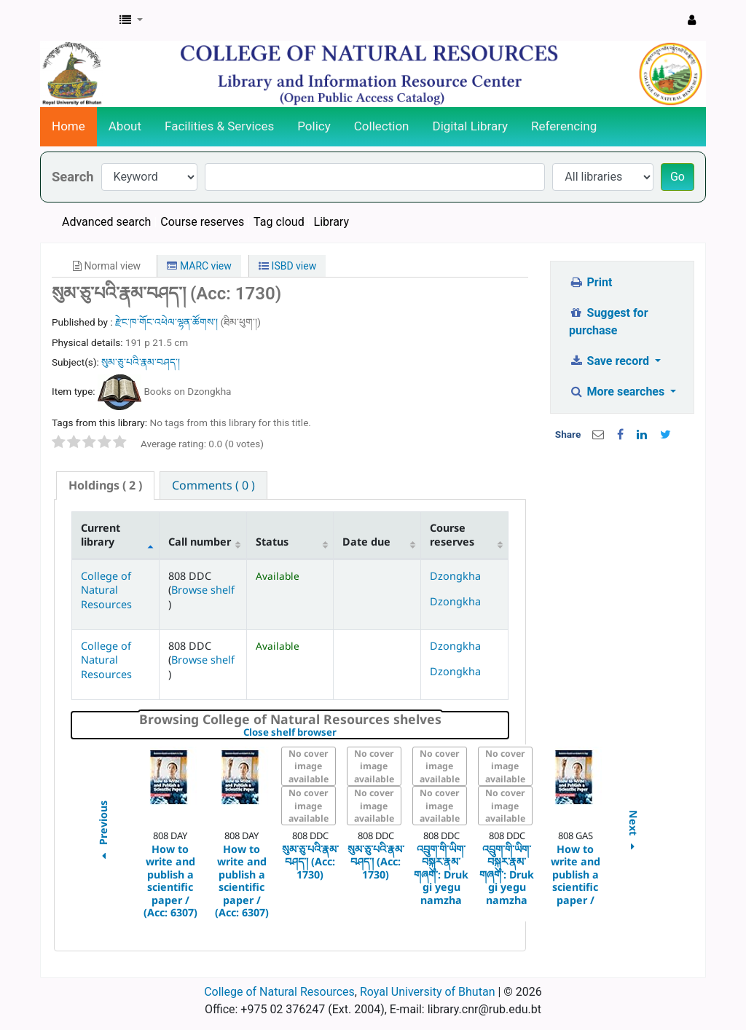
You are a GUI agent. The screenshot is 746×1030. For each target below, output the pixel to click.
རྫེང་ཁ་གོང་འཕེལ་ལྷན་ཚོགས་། (167, 322)
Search (73, 176)
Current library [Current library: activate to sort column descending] (100, 535)
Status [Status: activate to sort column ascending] (272, 542)
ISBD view (287, 266)
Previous (102, 833)
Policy (314, 126)
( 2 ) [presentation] (105, 485)
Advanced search (106, 222)
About (125, 126)
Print (590, 282)
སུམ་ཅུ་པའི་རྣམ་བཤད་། (140, 362)
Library (331, 222)
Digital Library (471, 126)
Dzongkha (455, 576)
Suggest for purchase (608, 321)
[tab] (105, 485)
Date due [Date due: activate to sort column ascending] (366, 542)
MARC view (199, 266)
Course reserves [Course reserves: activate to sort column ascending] (452, 535)
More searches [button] (618, 391)
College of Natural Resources (106, 590)
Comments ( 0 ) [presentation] (213, 485)
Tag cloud (279, 222)
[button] (131, 20)
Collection (381, 126)
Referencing (564, 126)
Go (677, 177)
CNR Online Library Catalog (77, 20)
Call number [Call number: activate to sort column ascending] (199, 542)
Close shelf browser (339, 733)
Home (68, 126)
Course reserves (202, 222)
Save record (610, 361)
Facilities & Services (219, 126)
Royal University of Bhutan (427, 992)
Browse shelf (203, 590)
